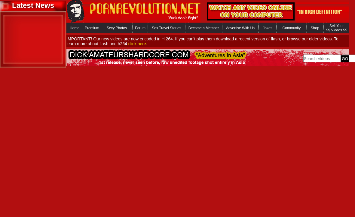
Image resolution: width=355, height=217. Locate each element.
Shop (315, 28)
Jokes (267, 28)
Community (292, 28)
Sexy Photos (117, 28)
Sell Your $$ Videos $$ (336, 28)
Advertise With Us (240, 28)
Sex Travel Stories (166, 28)
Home (74, 28)
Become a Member (203, 28)
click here (137, 43)
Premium (92, 28)
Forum (140, 28)
